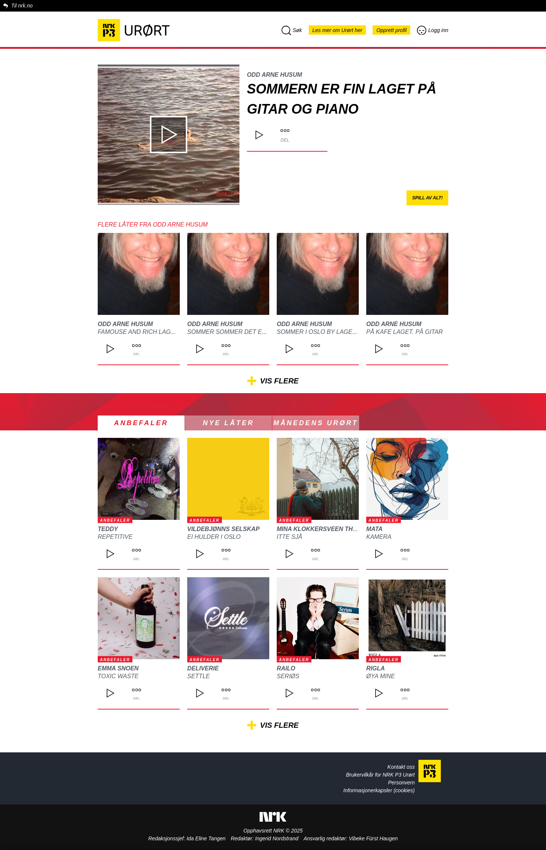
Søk (292, 30)
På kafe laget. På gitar (404, 332)
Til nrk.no (21, 6)
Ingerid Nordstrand (276, 838)
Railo (286, 668)
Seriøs (288, 676)
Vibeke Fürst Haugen (373, 838)
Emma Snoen (118, 668)
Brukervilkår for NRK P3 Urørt (380, 775)
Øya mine (380, 676)
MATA (374, 529)
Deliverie (203, 668)
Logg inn (432, 30)
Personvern (401, 783)
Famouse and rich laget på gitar (152, 332)
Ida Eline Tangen (206, 838)
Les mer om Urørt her (338, 30)
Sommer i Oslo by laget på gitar (331, 332)
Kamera (379, 537)
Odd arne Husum (274, 75)
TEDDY (108, 529)
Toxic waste (118, 676)
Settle (198, 676)
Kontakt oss (401, 767)
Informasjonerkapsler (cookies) (379, 790)
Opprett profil (391, 30)
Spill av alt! (427, 197)
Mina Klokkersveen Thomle (323, 529)
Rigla (375, 668)
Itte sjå (289, 537)
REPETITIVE (115, 537)
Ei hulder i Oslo (214, 537)
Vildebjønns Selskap (223, 529)
